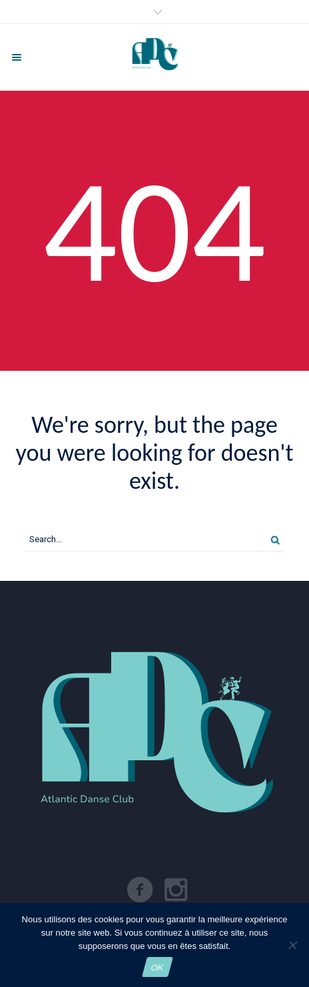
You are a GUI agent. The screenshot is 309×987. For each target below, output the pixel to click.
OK (157, 967)
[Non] (292, 945)
